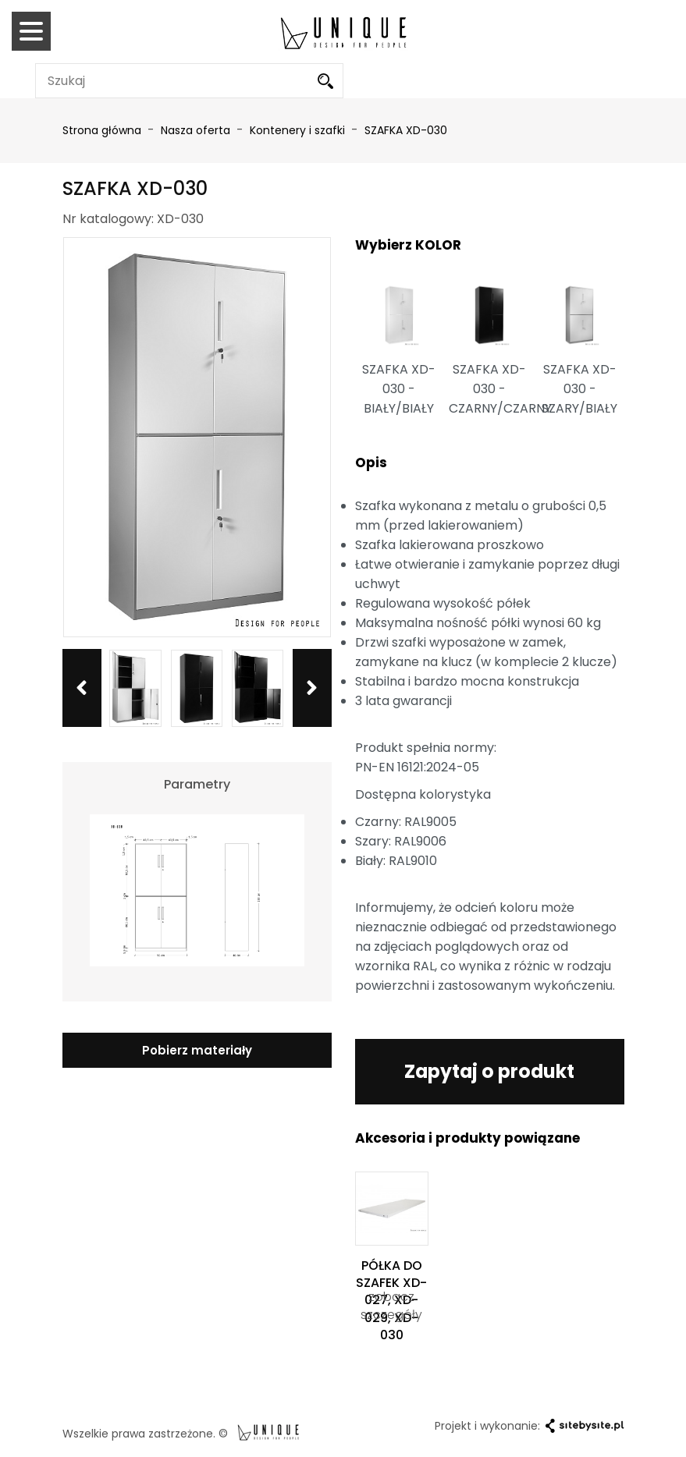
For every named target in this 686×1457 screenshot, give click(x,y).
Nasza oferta (197, 130)
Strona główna (101, 130)
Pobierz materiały (197, 1050)
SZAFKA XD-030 (405, 130)
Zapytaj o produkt (489, 1070)
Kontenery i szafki (299, 130)
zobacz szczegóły (391, 1306)
